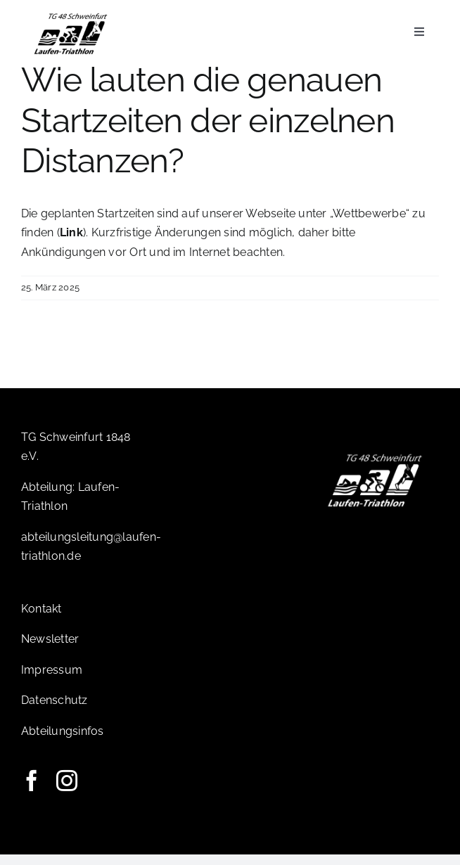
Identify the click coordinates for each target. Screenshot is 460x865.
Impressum (51, 680)
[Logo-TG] (70, 16)
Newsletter (50, 649)
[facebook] (31, 791)
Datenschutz (54, 710)
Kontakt (41, 619)
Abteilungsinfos (62, 741)
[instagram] (66, 791)
